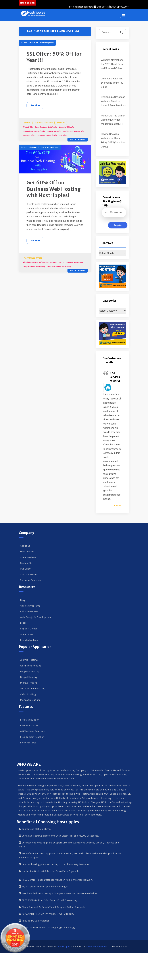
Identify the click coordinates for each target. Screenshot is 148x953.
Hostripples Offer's (44, 123)
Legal (23, 622)
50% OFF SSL (28, 127)
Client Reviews (28, 557)
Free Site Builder (29, 719)
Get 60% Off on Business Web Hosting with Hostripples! (54, 189)
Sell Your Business (30, 580)
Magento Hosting (29, 671)
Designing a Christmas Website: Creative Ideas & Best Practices (113, 101)
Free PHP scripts (29, 725)
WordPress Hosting (30, 665)
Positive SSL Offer (54, 131)
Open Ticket (26, 634)
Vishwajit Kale (48, 43)
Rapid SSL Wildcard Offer (47, 135)
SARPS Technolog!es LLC (98, 946)
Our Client (25, 568)
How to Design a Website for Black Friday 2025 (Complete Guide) (113, 140)
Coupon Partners (29, 574)
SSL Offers (63, 135)
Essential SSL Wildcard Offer (34, 131)
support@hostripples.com (111, 6)
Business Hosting (57, 262)
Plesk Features (28, 742)
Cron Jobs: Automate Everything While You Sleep (112, 82)
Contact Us (26, 563)
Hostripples (64, 946)
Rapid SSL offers (29, 135)
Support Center (28, 628)
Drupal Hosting (28, 677)
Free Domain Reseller (32, 736)
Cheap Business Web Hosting (46, 127)
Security (61, 123)
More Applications (30, 699)
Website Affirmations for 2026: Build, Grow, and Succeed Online (112, 64)
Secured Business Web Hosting (59, 266)
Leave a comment (78, 139)
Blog (22, 600)
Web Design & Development (36, 617)
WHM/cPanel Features (32, 731)
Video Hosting (28, 694)
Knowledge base (29, 640)
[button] (33, 13)
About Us (25, 545)
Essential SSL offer (66, 127)
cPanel (27, 123)
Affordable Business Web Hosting (35, 262)
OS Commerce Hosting (32, 688)
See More (35, 105)
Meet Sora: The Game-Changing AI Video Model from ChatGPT (113, 119)
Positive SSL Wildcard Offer (74, 131)
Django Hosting (29, 682)
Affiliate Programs (30, 605)
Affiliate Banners (29, 611)
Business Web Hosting (74, 262)
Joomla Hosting (29, 659)
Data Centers (27, 551)
